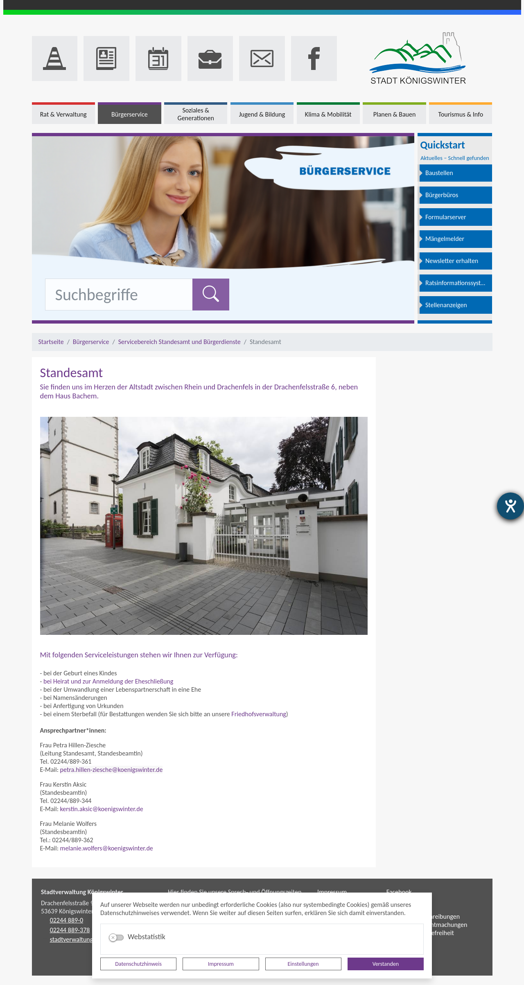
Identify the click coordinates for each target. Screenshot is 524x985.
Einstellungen (303, 963)
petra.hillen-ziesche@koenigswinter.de (111, 770)
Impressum (221, 963)
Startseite (51, 342)
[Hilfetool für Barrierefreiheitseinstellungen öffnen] (510, 505)
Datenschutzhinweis (138, 963)
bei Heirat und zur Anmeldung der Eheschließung (108, 681)
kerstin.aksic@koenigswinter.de (101, 809)
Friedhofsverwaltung (258, 714)
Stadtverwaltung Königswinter (82, 892)
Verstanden (386, 963)
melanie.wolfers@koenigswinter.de (106, 848)
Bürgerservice (91, 342)
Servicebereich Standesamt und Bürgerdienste (179, 342)
